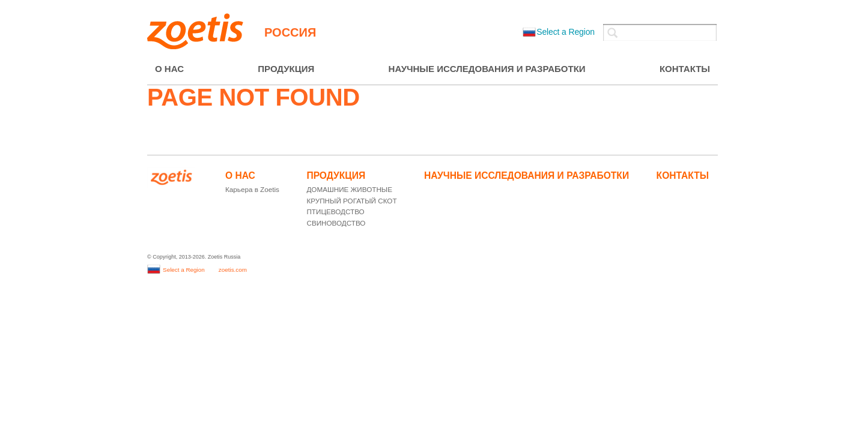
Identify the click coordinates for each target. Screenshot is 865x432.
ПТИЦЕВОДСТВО (335, 211)
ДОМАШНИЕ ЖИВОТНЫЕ (349, 189)
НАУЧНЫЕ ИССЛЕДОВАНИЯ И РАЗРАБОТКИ (487, 69)
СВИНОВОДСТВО (335, 223)
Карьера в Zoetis (252, 189)
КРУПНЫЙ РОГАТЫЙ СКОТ (351, 201)
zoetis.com (233, 269)
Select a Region (559, 32)
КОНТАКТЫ (685, 69)
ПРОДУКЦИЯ (286, 69)
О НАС (169, 69)
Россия (290, 32)
